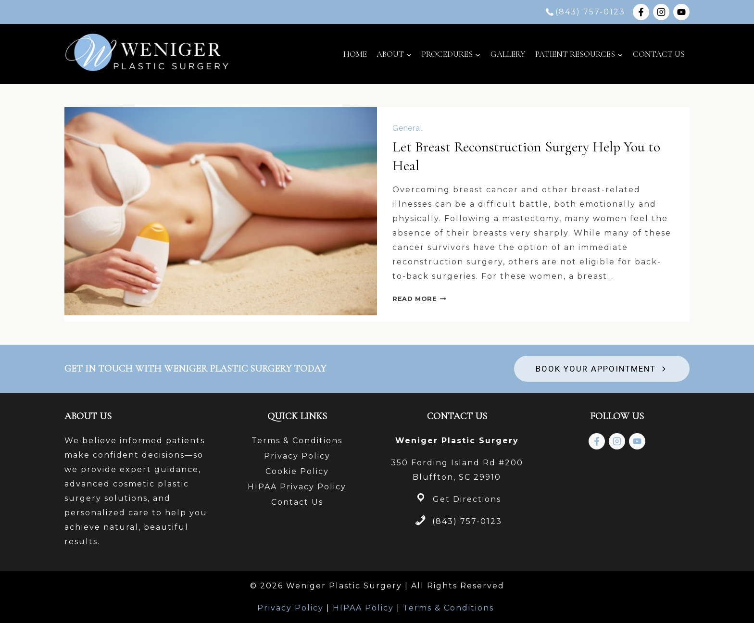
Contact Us (659, 54)
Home (355, 54)
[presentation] (220, 211)
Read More (419, 298)
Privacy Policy (297, 456)
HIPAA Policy (363, 607)
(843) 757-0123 (467, 521)
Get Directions (467, 499)
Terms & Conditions (296, 440)
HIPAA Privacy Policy (297, 486)
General (407, 128)
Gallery (508, 54)
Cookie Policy (297, 471)
